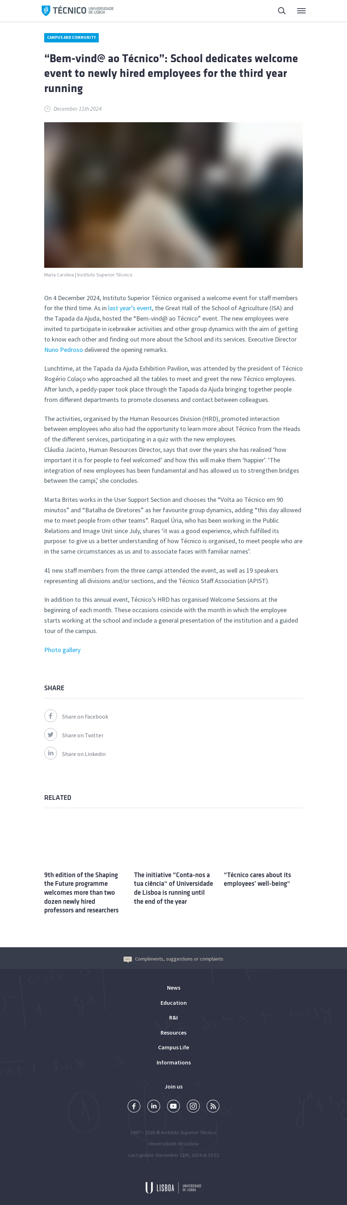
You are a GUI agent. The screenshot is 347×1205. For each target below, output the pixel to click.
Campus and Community (71, 37)
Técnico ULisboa (78, 10)
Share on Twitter (73, 735)
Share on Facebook (76, 716)
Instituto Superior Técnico (189, 1132)
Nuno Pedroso (63, 349)
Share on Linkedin (75, 754)
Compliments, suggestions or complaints (173, 959)
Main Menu (301, 12)
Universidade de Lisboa (173, 1143)
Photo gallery (62, 650)
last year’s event (130, 308)
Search (282, 11)
